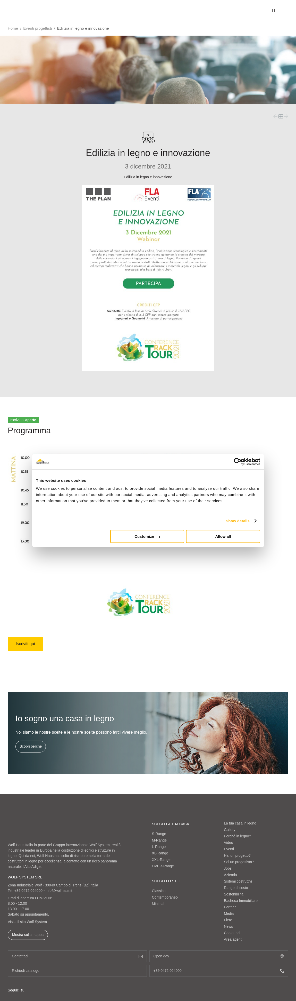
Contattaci (232, 933)
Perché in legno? (237, 836)
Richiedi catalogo (77, 970)
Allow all (223, 536)
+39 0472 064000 (28, 890)
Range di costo (236, 888)
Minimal (158, 904)
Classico (159, 891)
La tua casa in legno (240, 823)
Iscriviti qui (25, 644)
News (228, 926)
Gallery (229, 830)
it (274, 10)
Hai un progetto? (237, 855)
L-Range (159, 847)
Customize (147, 536)
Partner (230, 907)
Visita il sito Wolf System (27, 922)
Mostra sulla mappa (28, 935)
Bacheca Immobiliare (241, 901)
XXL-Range (161, 860)
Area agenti (233, 939)
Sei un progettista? (239, 862)
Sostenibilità (233, 894)
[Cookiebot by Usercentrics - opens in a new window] (237, 462)
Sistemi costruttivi (238, 881)
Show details (238, 521)
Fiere (228, 920)
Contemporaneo (165, 897)
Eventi (229, 849)
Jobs (228, 868)
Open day (219, 956)
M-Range (159, 840)
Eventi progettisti (37, 28)
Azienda (230, 875)
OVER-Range (163, 866)
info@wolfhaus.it (59, 890)
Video (228, 842)
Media (229, 913)
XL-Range (160, 853)
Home (13, 28)
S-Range (159, 834)
